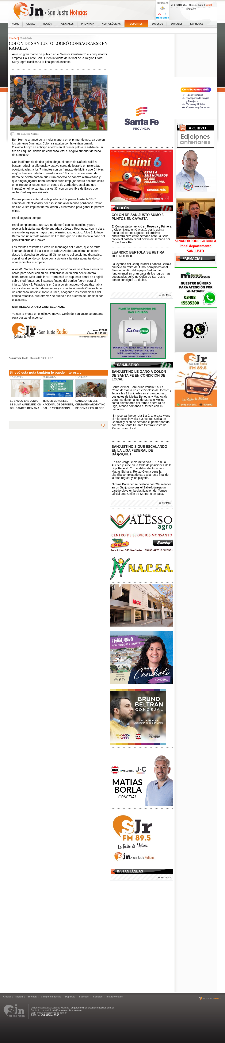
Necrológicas (111, 23)
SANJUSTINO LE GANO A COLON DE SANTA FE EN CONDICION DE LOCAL (139, 375)
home (15, 23)
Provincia (87, 23)
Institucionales (114, 996)
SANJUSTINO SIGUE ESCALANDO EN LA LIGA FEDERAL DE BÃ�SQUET (139, 450)
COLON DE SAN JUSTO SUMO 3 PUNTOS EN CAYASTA (138, 217)
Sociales (176, 23)
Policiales (67, 23)
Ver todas (166, 877)
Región (47, 23)
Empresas (196, 23)
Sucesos (157, 23)
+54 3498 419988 (50, 1015)
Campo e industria (51, 996)
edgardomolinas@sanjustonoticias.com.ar (92, 1007)
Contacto (191, 9)
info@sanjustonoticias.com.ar (67, 1010)
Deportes (136, 23)
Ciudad (30, 23)
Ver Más (166, 295)
